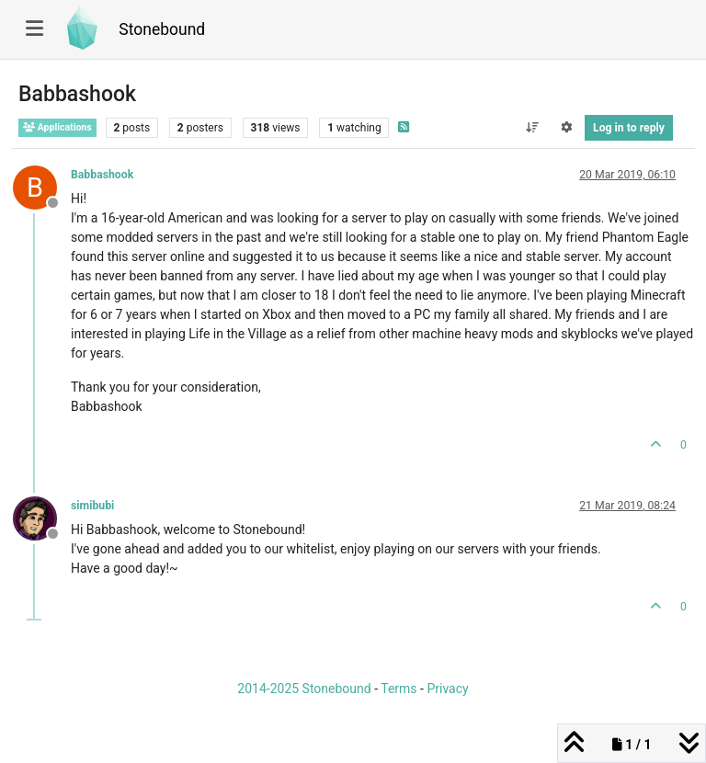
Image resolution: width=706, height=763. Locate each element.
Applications (57, 127)
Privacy (447, 688)
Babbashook (102, 174)
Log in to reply (629, 127)
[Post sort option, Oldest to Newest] (532, 128)
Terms (398, 688)
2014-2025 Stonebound (303, 688)
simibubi (92, 505)
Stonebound (162, 29)
